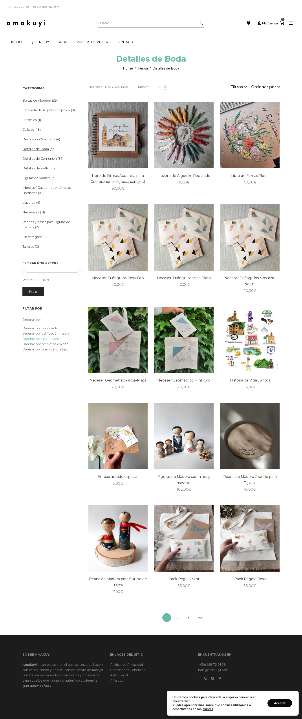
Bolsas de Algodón (36, 101)
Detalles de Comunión (39, 159)
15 (165, 87)
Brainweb (225, 713)
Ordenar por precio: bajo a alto (45, 344)
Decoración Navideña (38, 139)
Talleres (28, 247)
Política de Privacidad (126, 665)
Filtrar (33, 291)
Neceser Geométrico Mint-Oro (183, 380)
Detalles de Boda (35, 149)
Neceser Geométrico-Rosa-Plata (118, 380)
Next (200, 617)
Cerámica (29, 120)
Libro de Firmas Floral (250, 176)
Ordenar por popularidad (41, 328)
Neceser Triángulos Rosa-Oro (118, 278)
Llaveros (28, 203)
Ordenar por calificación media (45, 334)
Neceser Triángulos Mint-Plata (184, 278)
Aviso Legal (119, 675)
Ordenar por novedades (40, 339)
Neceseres (30, 212)
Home (128, 68)
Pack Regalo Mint (184, 579)
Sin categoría (32, 237)
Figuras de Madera (36, 178)
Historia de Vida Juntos (250, 380)
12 (159, 87)
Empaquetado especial (118, 477)
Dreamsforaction (245, 713)
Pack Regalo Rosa (250, 579)
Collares (28, 130)
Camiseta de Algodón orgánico (46, 110)
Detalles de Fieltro (36, 168)
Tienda (143, 68)
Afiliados (116, 680)
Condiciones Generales (127, 670)
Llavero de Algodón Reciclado (184, 176)
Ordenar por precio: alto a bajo (45, 349)
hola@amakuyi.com (213, 670)
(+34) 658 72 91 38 (212, 665)
